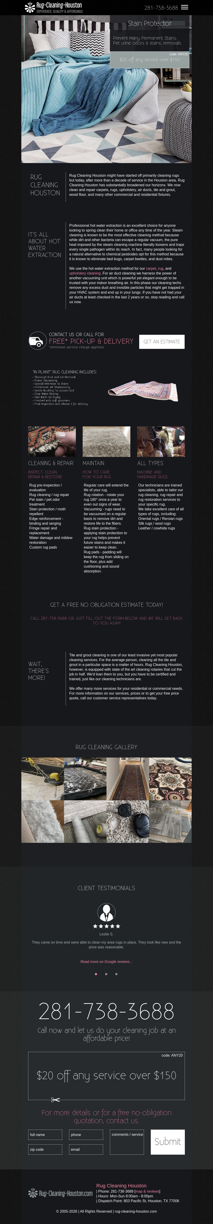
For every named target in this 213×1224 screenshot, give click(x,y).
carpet (151, 268)
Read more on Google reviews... (106, 962)
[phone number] (161, 8)
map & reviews (147, 1191)
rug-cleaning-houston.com (136, 1211)
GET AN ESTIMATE (162, 342)
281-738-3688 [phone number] (106, 1012)
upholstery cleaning (85, 273)
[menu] (184, 6)
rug (160, 268)
